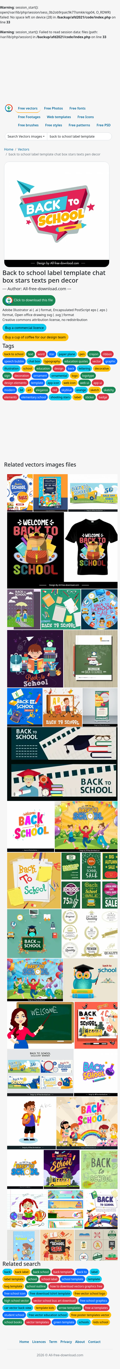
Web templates (59, 117)
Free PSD (104, 125)
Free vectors (27, 108)
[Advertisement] (60, 70)
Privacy (66, 1341)
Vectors (23, 149)
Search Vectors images (25, 136)
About (80, 1341)
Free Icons (85, 117)
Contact (94, 1341)
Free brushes (28, 125)
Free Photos (53, 108)
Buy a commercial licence (24, 327)
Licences (39, 1341)
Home (8, 149)
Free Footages (29, 117)
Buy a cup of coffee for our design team (35, 337)
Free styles (53, 125)
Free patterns (79, 125)
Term (53, 1341)
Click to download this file (29, 300)
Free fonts (78, 108)
